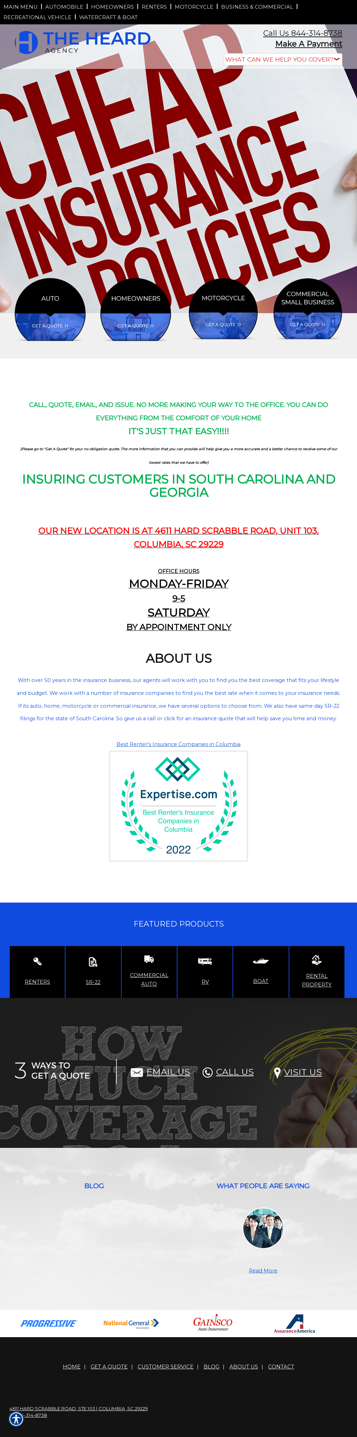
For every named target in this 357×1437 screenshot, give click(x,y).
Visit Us (298, 1072)
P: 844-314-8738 (28, 1415)
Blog (211, 1367)
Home (72, 1367)
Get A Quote (109, 1367)
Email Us (160, 1071)
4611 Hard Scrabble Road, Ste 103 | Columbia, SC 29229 (78, 1408)
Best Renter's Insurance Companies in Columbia (178, 744)
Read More (263, 1271)
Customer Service (165, 1367)
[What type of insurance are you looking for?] (283, 59)
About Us (243, 1367)
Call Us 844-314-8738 (302, 33)
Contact (281, 1367)
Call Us (228, 1071)
